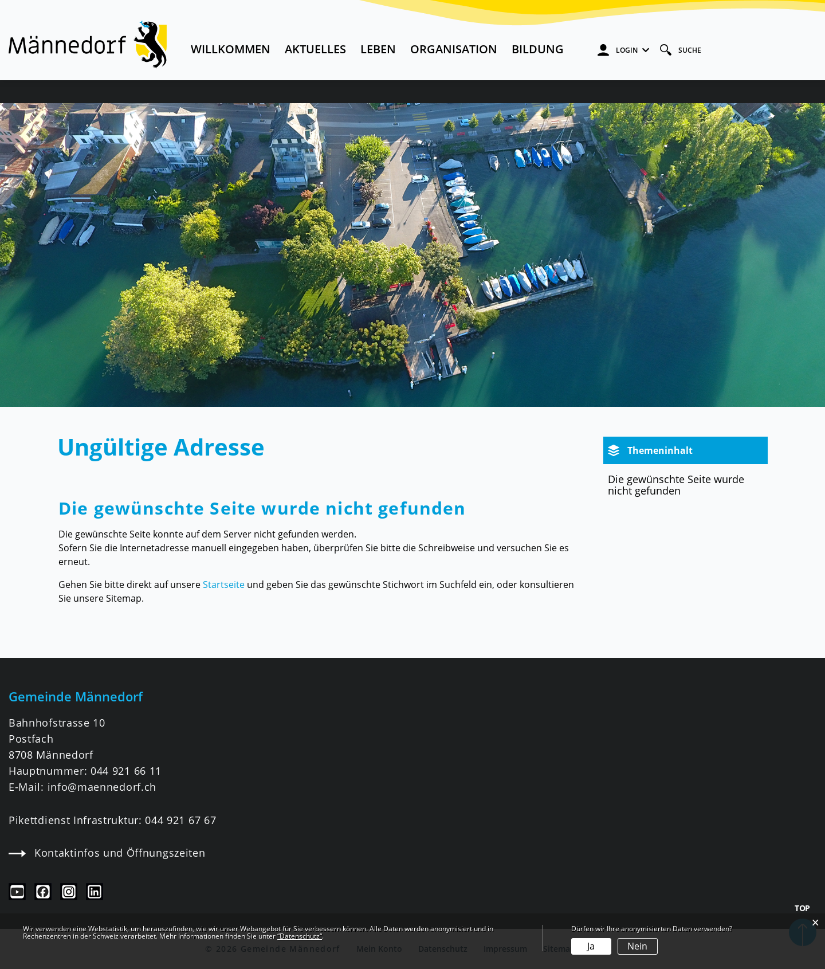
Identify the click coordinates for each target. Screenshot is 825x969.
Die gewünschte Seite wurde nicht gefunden (676, 484)
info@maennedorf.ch (102, 787)
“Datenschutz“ (299, 936)
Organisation (453, 49)
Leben (378, 49)
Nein (637, 946)
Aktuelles (315, 49)
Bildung (538, 49)
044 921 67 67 (180, 820)
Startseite (224, 584)
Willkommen (230, 49)
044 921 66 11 (126, 771)
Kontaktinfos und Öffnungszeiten (107, 853)
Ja (591, 946)
